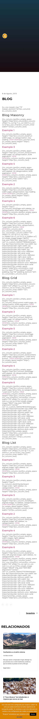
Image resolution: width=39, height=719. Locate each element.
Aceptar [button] (33, 714)
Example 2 (8, 184)
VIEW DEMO (14, 140)
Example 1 (8, 130)
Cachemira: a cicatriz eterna (14, 652)
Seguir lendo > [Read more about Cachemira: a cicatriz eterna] (7, 668)
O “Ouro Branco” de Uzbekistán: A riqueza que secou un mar (16, 698)
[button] (2, 604)
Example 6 (8, 217)
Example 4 (8, 201)
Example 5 (8, 163)
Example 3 (8, 147)
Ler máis (19, 717)
